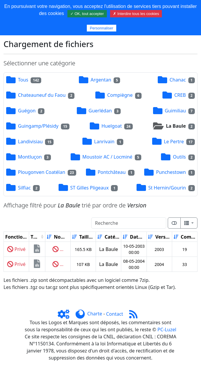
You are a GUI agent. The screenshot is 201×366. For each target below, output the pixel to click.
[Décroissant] (70, 237)
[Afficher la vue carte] (174, 223)
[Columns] (188, 223)
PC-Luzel (166, 329)
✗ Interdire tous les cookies (136, 13)
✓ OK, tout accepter (87, 13)
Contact (114, 314)
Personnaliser (101, 28)
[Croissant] (49, 237)
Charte (94, 314)
